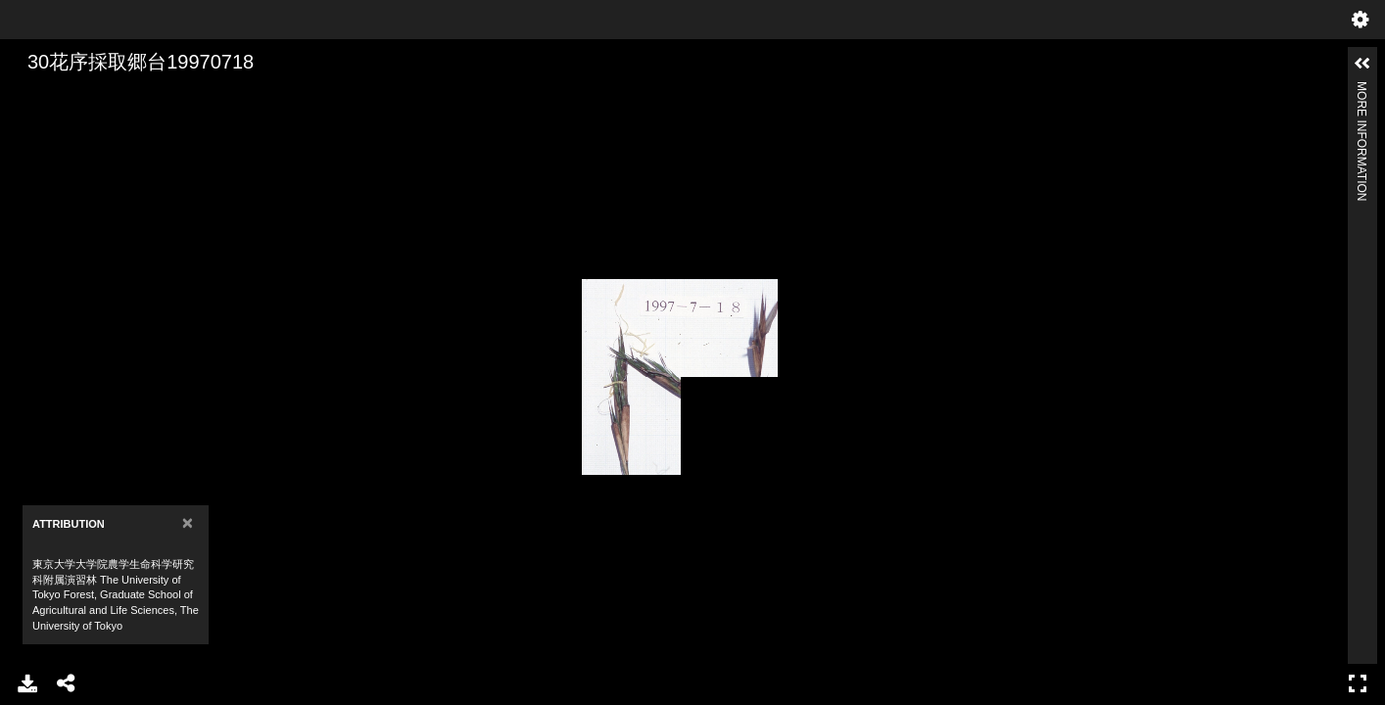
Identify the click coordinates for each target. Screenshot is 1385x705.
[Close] (187, 522)
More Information (1361, 89)
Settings (1360, 19)
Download (27, 683)
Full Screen (1357, 683)
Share (66, 683)
